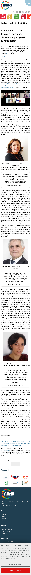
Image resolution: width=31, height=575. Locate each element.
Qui (2, 554)
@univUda (15, 372)
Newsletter (4, 538)
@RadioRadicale (18, 174)
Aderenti (4, 514)
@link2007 (14, 275)
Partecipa (4, 526)
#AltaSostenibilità (8, 174)
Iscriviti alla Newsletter (8, 542)
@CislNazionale (12, 176)
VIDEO (8, 54)
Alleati (3, 516)
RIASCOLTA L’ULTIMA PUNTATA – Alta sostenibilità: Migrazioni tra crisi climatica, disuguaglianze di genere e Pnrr (15, 443)
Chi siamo (4, 511)
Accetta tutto (15, 570)
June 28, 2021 (21, 185)
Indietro (15, 464)
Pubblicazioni (5, 521)
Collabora (4, 533)
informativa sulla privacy (8, 558)
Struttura (4, 518)
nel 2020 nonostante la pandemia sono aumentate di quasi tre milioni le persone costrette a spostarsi (15, 85)
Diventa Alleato (6, 531)
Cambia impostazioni (15, 564)
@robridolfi (8, 275)
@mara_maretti (7, 372)
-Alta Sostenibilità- (6, 57)
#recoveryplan (16, 276)
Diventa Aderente (7, 529)
